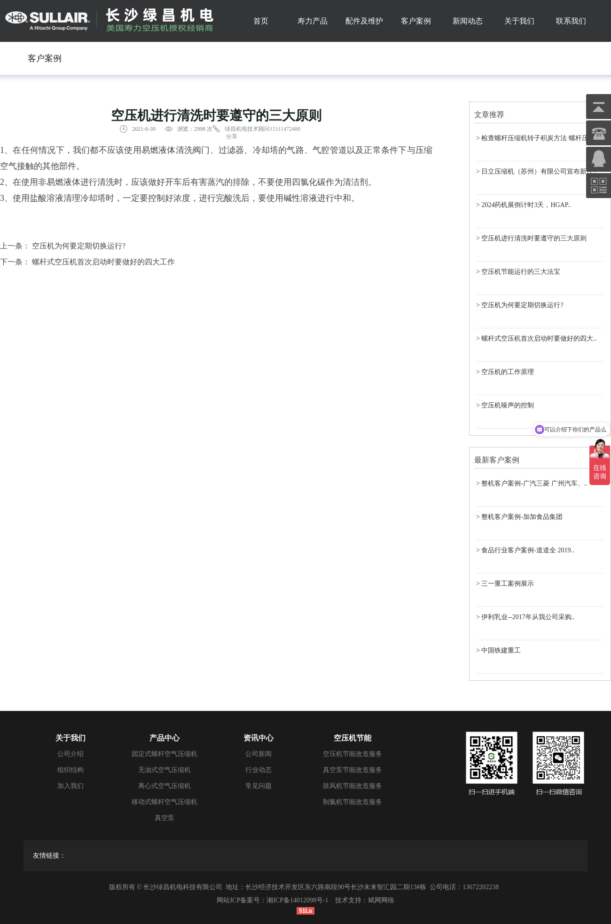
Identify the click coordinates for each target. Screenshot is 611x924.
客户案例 (416, 21)
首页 (260, 21)
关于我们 (519, 21)
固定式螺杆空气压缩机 (164, 753)
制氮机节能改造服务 (352, 801)
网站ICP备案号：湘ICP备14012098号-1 (272, 900)
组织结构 (70, 769)
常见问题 (258, 785)
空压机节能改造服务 (352, 753)
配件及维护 (364, 21)
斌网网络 (381, 900)
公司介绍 (70, 753)
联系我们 (571, 21)
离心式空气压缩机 (164, 785)
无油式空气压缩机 (164, 769)
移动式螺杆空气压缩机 (164, 801)
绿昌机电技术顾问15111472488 (262, 129)
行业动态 (258, 769)
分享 (231, 136)
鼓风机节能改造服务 (352, 785)
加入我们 (70, 785)
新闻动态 (468, 21)
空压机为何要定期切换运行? (78, 246)
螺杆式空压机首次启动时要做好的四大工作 (103, 262)
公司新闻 (258, 753)
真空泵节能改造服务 (352, 769)
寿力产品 (313, 21)
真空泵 (164, 817)
